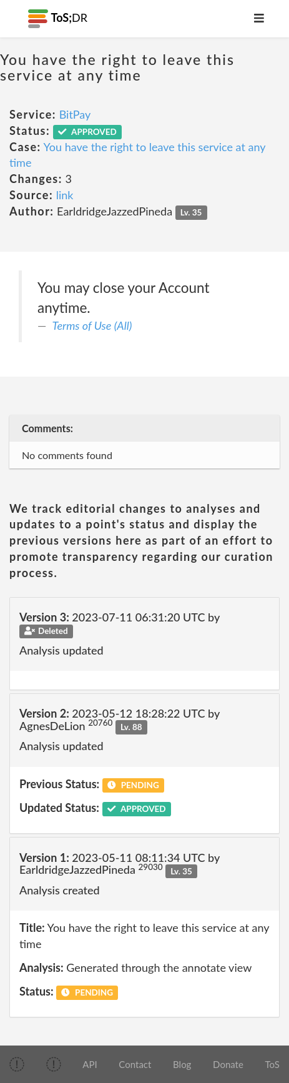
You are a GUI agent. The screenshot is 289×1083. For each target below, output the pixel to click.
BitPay (75, 114)
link (65, 195)
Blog (182, 1064)
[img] (16, 1064)
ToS (272, 1064)
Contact (135, 1064)
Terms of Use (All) (92, 325)
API (89, 1064)
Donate (228, 1064)
